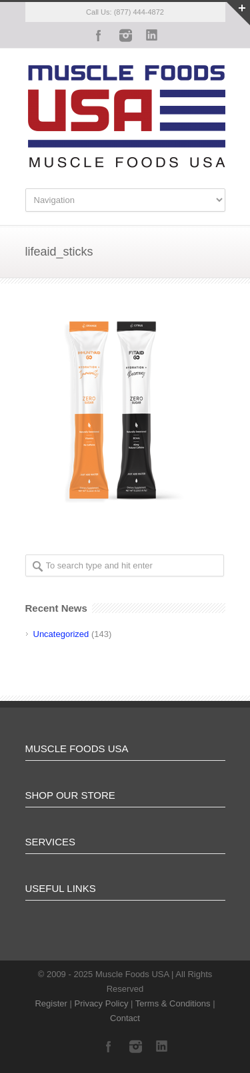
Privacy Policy (102, 1003)
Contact (125, 1018)
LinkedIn (152, 35)
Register (51, 1003)
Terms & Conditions (173, 1003)
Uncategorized (61, 634)
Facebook (98, 35)
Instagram (125, 35)
